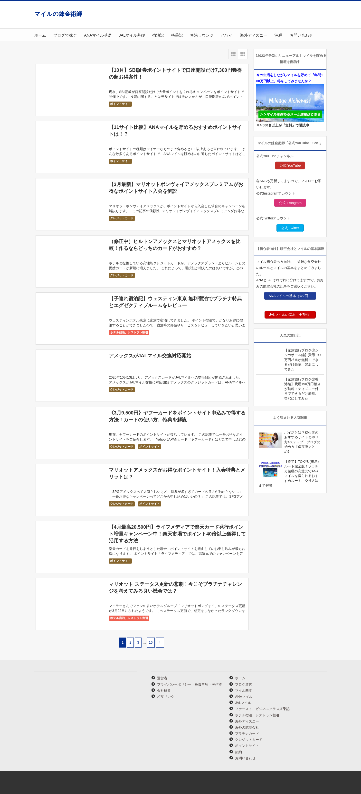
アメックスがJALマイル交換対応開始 (150, 355)
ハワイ (227, 35)
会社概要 (164, 690)
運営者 (162, 678)
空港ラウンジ (202, 35)
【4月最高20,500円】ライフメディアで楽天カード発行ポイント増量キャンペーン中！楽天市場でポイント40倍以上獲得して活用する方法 (177, 533)
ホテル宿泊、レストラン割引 (129, 332)
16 (151, 642)
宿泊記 (158, 35)
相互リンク (165, 697)
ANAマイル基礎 (98, 35)
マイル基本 (243, 690)
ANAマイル (243, 697)
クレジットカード (121, 218)
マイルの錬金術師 (58, 13)
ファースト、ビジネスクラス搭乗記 (262, 709)
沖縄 (278, 35)
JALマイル (243, 703)
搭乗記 (177, 35)
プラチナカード (247, 733)
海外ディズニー (253, 35)
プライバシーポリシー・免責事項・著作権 (189, 684)
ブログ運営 (243, 684)
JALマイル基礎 (132, 35)
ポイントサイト (120, 104)
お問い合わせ (301, 35)
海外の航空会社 (247, 727)
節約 (238, 752)
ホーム (40, 35)
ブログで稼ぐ (65, 35)
